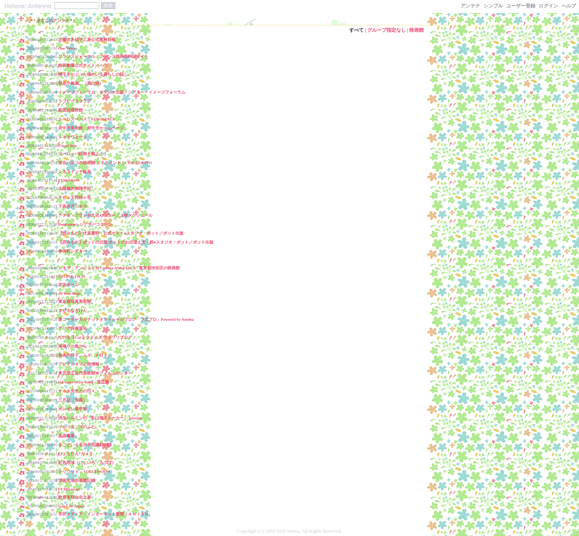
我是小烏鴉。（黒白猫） (80, 83)
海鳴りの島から (72, 346)
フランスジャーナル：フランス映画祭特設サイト (103, 56)
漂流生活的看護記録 (76, 481)
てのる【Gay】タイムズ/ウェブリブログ (95, 337)
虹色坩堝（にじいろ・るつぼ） (87, 463)
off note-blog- (69, 293)
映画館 (416, 30)
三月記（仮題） (72, 400)
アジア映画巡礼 (72, 328)
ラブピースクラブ (74, 101)
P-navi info (67, 146)
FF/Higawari (69, 489)
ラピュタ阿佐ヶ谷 (74, 197)
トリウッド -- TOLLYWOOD (84, 472)
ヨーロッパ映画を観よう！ (82, 154)
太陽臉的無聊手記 (74, 188)
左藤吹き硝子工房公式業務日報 (87, 40)
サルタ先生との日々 (76, 391)
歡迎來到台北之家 (74, 497)
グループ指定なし (386, 30)
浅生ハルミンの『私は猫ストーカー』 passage (100, 418)
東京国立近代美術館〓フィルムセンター (95, 373)
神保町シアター (72, 251)
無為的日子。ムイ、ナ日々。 (85, 355)
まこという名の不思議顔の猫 (85, 445)
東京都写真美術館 (74, 302)
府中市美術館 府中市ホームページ (91, 128)
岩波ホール (68, 285)
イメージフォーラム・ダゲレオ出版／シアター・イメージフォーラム (121, 92)
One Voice (66, 48)
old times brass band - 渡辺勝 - (84, 382)
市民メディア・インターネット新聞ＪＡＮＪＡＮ (103, 514)
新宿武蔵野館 (70, 110)
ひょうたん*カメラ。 (77, 454)
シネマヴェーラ (72, 137)
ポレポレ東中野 (72, 409)
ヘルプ (568, 6)
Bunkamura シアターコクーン (85, 224)
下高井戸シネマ (72, 206)
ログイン (548, 6)
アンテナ (470, 6)
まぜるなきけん (72, 310)
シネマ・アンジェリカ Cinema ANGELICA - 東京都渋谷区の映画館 (119, 268)
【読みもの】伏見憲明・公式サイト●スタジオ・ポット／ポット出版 (121, 233)
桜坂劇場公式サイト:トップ (83, 65)
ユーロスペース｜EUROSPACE (86, 119)
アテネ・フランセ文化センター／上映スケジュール (105, 215)
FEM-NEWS (69, 180)
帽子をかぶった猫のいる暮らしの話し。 (95, 74)
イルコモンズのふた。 (78, 427)
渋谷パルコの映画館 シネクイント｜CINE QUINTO (105, 163)
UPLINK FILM (71, 277)
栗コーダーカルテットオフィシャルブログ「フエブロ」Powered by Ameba (126, 319)
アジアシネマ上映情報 (78, 364)
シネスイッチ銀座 (74, 172)
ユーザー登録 (520, 6)
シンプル (493, 6)
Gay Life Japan (71, 506)
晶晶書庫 (66, 436)
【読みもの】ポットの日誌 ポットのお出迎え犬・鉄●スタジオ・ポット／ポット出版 (135, 242)
